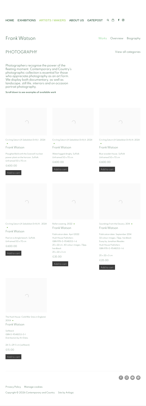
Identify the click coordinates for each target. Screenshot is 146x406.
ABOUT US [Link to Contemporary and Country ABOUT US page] (76, 20)
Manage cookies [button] (33, 387)
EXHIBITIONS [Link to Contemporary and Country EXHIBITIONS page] (27, 20)
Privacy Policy (13, 387)
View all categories (127, 51)
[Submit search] (108, 20)
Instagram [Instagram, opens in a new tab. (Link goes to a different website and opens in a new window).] (123, 20)
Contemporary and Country (30, 10)
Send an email (138, 377)
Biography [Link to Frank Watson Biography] (133, 38)
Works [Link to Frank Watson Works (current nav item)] (102, 38)
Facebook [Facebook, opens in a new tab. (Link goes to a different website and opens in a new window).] (119, 20)
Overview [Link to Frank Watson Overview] (116, 38)
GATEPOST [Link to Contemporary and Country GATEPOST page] (95, 20)
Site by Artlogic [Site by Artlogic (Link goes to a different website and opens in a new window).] (66, 393)
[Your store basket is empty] (113, 20)
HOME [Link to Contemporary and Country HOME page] (10, 20)
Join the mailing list (132, 377)
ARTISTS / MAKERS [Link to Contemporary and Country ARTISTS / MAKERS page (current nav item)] (52, 20)
